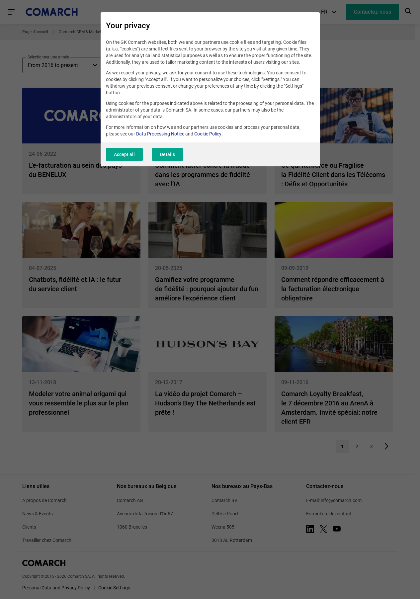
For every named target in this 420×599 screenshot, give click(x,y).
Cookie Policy (207, 133)
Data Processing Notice (160, 133)
